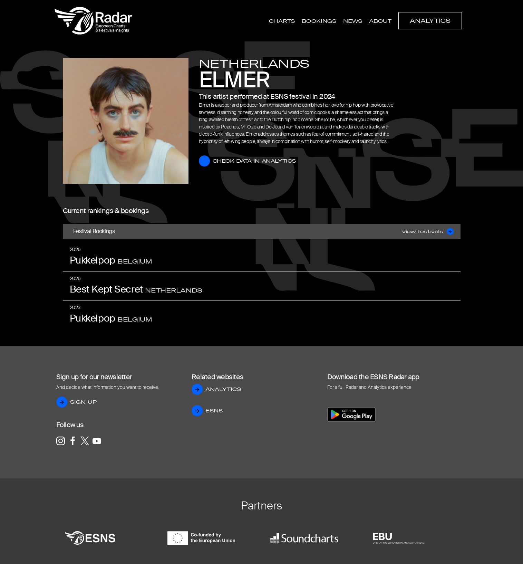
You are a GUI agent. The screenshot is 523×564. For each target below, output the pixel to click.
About (380, 21)
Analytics (430, 20)
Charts (282, 21)
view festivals (427, 231)
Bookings (319, 21)
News (352, 21)
